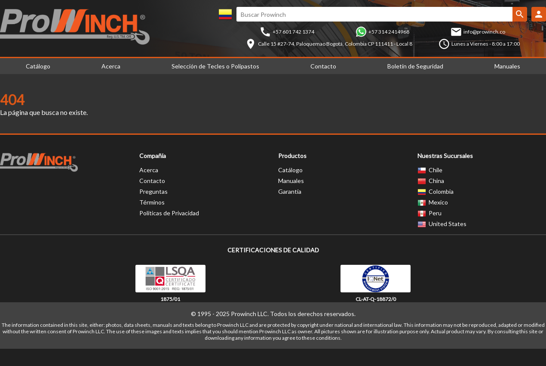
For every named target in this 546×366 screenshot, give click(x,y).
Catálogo (290, 170)
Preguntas (153, 191)
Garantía (289, 191)
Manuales (291, 180)
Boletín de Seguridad (415, 66)
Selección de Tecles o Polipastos (215, 66)
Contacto (323, 66)
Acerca (110, 66)
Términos (152, 202)
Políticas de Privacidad (169, 213)
